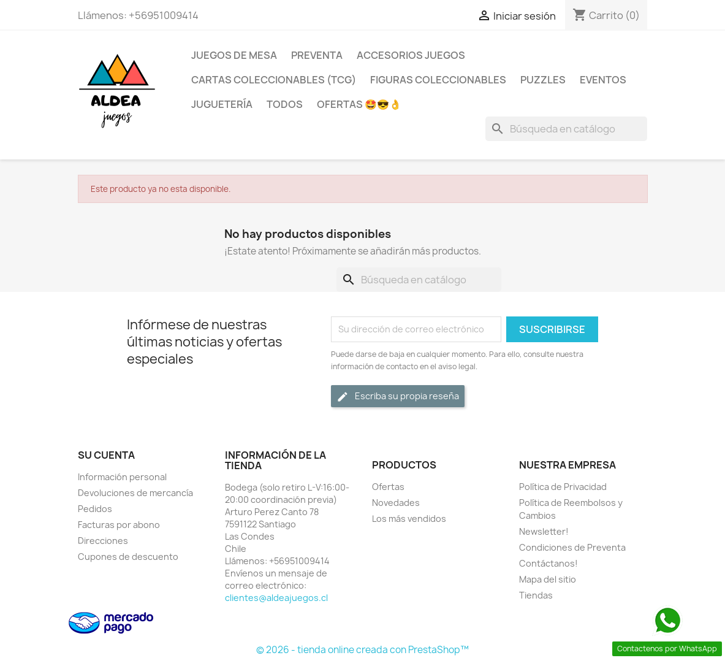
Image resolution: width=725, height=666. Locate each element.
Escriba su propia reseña (397, 396)
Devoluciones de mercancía (135, 493)
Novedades (396, 502)
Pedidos (95, 509)
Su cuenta (106, 455)
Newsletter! (544, 531)
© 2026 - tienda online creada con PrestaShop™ (362, 649)
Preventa (317, 55)
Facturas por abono (119, 524)
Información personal (122, 477)
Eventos (603, 79)
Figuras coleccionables (438, 79)
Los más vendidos (409, 518)
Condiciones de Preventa (572, 547)
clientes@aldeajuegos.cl (276, 597)
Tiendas (536, 595)
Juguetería (221, 104)
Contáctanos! (548, 563)
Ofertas (388, 486)
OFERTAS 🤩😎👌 (359, 104)
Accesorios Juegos (411, 55)
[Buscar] (566, 129)
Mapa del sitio (547, 579)
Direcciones (103, 540)
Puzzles (543, 79)
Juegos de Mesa (234, 55)
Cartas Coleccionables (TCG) (273, 79)
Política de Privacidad (563, 486)
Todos (285, 104)
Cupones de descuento (128, 556)
